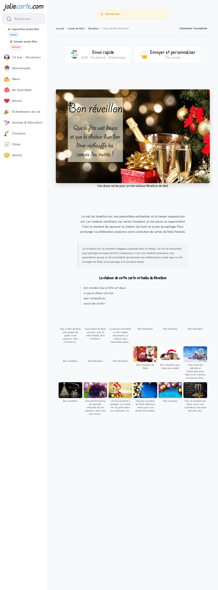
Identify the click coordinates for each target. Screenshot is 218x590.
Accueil (60, 28)
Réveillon (93, 28)
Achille (13, 34)
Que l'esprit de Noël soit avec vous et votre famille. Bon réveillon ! (95, 333)
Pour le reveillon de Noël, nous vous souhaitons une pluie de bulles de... (195, 405)
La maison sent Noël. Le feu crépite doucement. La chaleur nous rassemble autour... (120, 335)
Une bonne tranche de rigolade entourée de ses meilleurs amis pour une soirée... (95, 407)
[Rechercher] (101, 14)
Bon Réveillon (145, 329)
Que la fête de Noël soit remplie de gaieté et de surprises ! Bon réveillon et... (70, 335)
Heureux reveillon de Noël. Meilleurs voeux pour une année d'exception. (145, 405)
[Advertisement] (133, 78)
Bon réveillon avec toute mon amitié (170, 366)
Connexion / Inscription (193, 28)
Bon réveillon (170, 329)
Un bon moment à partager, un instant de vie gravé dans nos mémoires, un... (120, 405)
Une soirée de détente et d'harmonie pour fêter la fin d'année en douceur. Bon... (195, 371)
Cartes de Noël (76, 28)
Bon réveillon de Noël (145, 366)
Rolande (16, 47)
